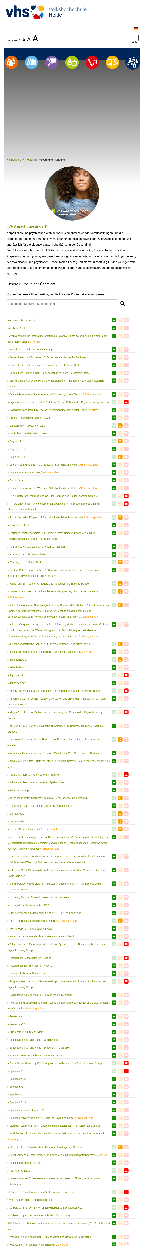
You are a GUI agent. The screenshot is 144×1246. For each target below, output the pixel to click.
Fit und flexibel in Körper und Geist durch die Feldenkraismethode (55, 421)
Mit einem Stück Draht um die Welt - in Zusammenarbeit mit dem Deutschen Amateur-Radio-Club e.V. (56, 776)
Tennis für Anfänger (19, 1074)
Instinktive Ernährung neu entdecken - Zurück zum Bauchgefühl (49, 555)
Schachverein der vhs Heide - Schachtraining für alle (38, 951)
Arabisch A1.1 (16, 231)
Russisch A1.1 (16, 920)
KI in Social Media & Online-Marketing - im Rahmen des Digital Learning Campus (54, 594)
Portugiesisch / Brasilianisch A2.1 (27, 877)
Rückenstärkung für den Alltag (25, 935)
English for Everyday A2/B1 (33, 376)
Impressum (95, 1224)
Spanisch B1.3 (16, 1006)
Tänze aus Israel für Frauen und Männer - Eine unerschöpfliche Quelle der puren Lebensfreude (54, 1085)
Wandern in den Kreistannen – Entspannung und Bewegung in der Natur (49, 1140)
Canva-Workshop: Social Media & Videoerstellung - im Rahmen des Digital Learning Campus (55, 287)
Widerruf (103, 1229)
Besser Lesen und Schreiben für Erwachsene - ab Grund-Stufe (43, 268)
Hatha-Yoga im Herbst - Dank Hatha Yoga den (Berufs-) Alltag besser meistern (52, 498)
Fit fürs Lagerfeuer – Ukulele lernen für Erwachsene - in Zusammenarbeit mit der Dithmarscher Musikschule (53, 410)
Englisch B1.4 (16, 360)
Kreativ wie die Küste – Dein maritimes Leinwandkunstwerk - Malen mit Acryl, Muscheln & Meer (58, 667)
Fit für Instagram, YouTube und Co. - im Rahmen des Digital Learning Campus (52, 399)
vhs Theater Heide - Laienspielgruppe (29, 1103)
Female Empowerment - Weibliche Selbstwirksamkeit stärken (52, 391)
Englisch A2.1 (16, 345)
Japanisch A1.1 (17, 578)
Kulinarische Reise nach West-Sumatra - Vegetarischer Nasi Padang (47, 701)
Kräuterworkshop (18, 693)
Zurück (13, 1194)
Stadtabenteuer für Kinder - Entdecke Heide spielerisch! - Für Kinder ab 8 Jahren (54, 1029)
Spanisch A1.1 (16, 974)
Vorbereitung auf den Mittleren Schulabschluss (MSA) (38, 1119)
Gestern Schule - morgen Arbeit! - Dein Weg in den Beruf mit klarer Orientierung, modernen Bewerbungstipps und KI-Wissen (53, 476)
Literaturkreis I (16, 717)
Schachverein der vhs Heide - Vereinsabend (33, 943)
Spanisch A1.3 (16, 982)
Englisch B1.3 (16, 352)
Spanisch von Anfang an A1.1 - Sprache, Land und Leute (50, 1021)
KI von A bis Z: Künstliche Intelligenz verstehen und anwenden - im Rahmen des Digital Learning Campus (57, 605)
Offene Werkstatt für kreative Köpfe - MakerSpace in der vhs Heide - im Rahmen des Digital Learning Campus (56, 851)
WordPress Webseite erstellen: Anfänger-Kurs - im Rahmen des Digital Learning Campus (58, 1156)
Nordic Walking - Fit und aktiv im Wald (29, 832)
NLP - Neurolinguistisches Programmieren (42, 824)
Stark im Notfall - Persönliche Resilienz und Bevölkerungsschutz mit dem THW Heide (56, 1040)
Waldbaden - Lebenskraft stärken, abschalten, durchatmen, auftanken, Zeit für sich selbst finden (58, 1130)
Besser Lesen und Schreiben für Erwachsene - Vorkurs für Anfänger (46, 261)
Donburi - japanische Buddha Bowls (28, 321)
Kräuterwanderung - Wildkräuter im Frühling (33, 678)
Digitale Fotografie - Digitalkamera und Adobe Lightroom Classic (54, 298)
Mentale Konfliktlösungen (32, 733)
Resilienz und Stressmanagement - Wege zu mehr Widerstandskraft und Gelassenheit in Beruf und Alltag (58, 909)
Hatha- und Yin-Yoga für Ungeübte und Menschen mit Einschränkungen (48, 487)
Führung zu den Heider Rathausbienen (30, 466)
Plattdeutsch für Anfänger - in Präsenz (29, 869)
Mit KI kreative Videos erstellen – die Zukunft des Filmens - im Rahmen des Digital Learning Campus (54, 790)
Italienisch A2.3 (17, 571)
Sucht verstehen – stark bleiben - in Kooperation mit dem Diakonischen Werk (57, 1058)
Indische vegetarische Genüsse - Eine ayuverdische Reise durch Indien (48, 547)
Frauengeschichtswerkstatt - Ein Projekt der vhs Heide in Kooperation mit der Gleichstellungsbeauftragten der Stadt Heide (51, 439)
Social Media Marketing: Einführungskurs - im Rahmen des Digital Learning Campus (55, 967)
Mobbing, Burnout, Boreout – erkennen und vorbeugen (39, 801)
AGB (129, 1224)
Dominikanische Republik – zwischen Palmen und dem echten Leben (53, 313)
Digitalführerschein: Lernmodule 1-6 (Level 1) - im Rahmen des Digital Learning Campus (58, 305)
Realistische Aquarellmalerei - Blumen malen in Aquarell (40, 898)
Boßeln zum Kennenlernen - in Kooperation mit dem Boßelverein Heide (48, 276)
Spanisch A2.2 (16, 998)
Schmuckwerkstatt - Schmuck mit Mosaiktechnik (35, 959)
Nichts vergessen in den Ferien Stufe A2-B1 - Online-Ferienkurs (44, 816)
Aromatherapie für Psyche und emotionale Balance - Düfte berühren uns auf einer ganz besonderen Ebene (57, 242)
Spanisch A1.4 (16, 990)
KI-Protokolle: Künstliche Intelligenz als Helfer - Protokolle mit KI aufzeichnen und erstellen (54, 646)
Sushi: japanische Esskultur (24, 1066)
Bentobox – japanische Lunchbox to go (30, 253)
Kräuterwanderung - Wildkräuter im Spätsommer (35, 686)
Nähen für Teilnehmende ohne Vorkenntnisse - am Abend (40, 840)
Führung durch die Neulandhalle (26, 458)
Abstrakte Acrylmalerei (21, 224)
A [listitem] (20, 40)
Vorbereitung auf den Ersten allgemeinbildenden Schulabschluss (44, 1111)
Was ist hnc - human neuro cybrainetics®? (37, 1148)
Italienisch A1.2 (17, 563)
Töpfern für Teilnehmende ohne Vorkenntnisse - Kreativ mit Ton (44, 1095)
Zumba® (13, 1179)
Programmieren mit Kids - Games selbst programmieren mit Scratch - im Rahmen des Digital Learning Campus (56, 888)
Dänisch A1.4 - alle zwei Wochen (27, 329)
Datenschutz (114, 1224)
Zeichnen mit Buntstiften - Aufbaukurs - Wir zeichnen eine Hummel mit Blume (51, 1171)
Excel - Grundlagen (19, 384)
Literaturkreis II (16, 725)
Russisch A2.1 (16, 927)
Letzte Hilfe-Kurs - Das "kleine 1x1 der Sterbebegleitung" (40, 709)
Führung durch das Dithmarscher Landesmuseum (36, 450)
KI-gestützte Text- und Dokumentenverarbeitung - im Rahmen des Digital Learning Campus (54, 619)
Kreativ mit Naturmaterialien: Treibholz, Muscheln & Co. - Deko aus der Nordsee (53, 656)
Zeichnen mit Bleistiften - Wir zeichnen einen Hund (36, 1164)
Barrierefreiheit (122, 1229)
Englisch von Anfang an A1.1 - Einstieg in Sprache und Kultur (52, 368)
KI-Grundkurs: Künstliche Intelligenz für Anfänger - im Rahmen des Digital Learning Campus (55, 632)
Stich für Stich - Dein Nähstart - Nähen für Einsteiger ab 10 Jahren (45, 1050)
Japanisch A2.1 (17, 586)
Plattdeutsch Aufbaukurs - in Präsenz (29, 861)
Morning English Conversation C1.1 (28, 808)
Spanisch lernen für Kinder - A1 (26, 1013)
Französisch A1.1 (18, 428)
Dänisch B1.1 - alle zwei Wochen (27, 337)
